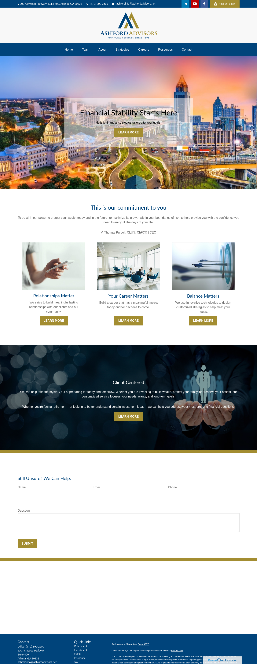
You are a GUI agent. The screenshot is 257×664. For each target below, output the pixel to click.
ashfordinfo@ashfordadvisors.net (133, 3)
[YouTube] (195, 4)
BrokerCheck (177, 650)
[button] (68, 49)
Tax (76, 662)
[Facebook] (204, 4)
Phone (172, 487)
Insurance (80, 658)
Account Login (225, 3)
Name (22, 487)
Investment (80, 650)
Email (96, 487)
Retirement (80, 646)
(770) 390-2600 (97, 3)
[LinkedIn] (185, 4)
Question (24, 510)
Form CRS (143, 644)
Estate (78, 654)
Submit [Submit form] (27, 543)
